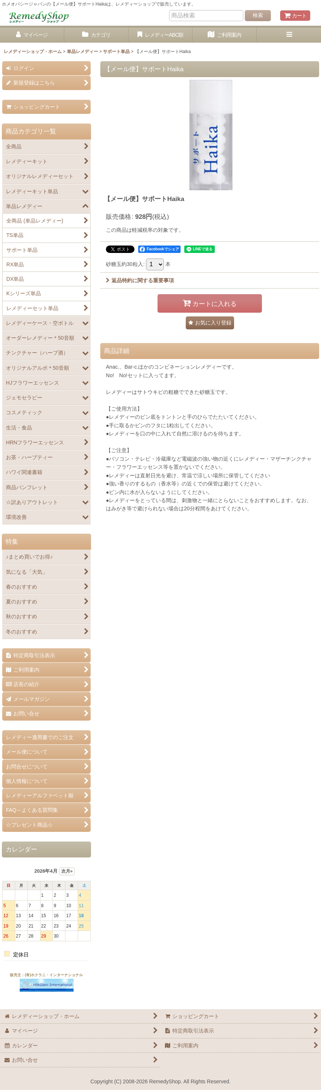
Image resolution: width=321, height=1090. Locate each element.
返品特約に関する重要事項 (140, 280)
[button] (289, 35)
